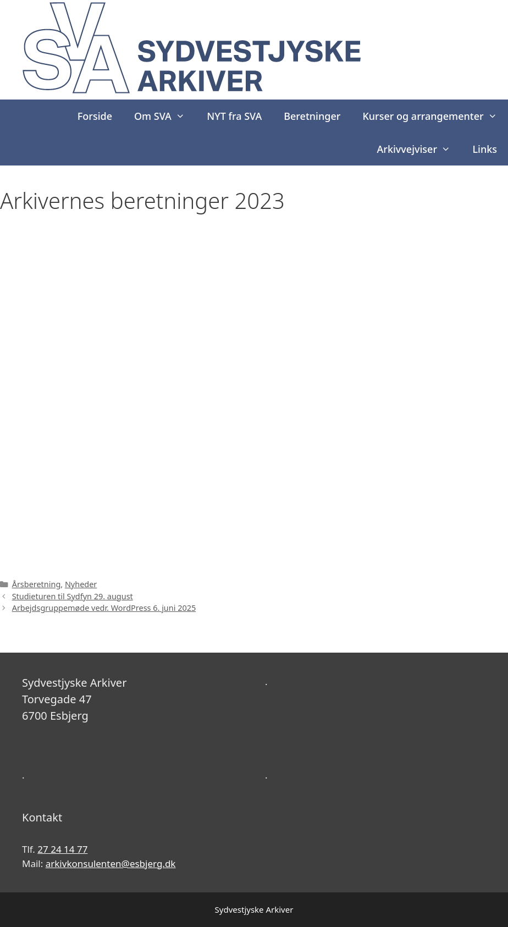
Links (484, 149)
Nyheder (81, 584)
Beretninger (312, 116)
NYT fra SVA (234, 116)
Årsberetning (36, 584)
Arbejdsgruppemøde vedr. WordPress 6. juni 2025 (104, 608)
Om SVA (165, 116)
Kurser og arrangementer (435, 116)
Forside (95, 116)
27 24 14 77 (62, 849)
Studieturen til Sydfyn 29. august (72, 596)
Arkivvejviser (419, 149)
